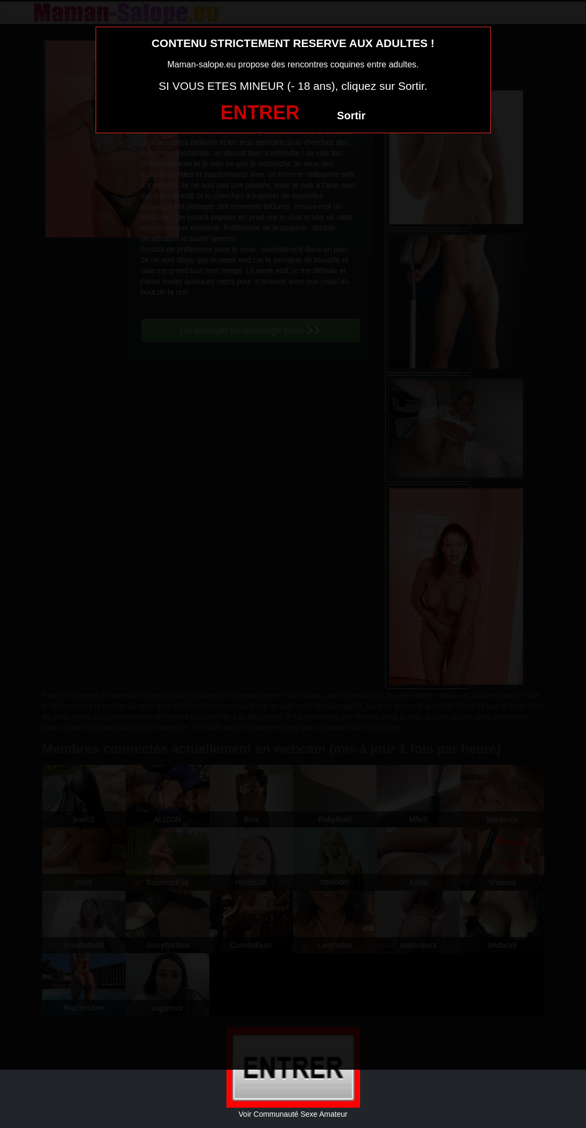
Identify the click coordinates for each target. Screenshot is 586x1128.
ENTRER (260, 113)
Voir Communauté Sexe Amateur (293, 1114)
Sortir (351, 115)
